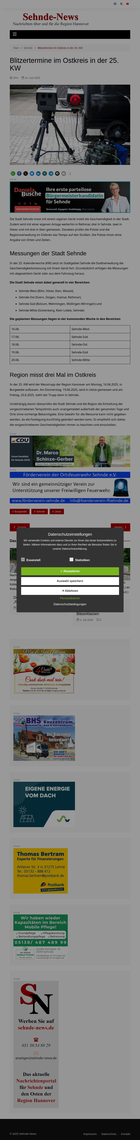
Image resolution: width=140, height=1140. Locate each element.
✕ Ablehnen (70, 590)
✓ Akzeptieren (70, 571)
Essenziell (30, 559)
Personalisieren (70, 598)
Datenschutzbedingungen (70, 604)
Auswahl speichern (70, 581)
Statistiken (80, 559)
